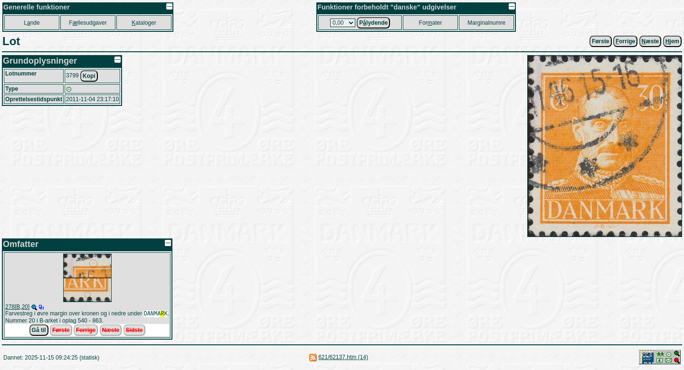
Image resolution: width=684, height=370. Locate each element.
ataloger (144, 22)
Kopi (89, 76)
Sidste (134, 331)
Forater (430, 22)
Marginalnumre (486, 22)
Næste (111, 331)
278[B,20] (17, 307)
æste (650, 41)
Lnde (31, 22)
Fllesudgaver (87, 22)
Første (600, 41)
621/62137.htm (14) (343, 358)
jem (672, 41)
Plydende (373, 22)
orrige (625, 41)
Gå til (39, 331)
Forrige (85, 331)
